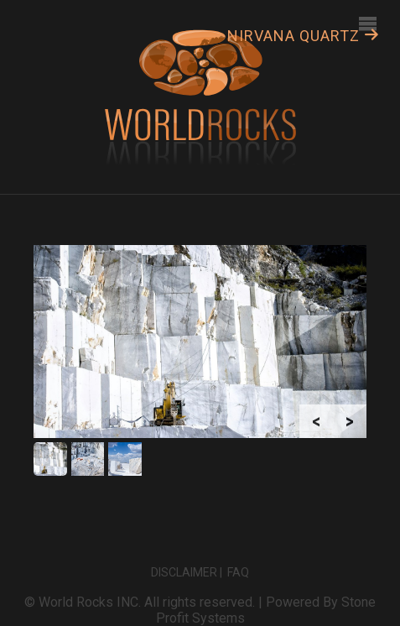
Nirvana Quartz (303, 35)
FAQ (238, 572)
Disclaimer (184, 572)
